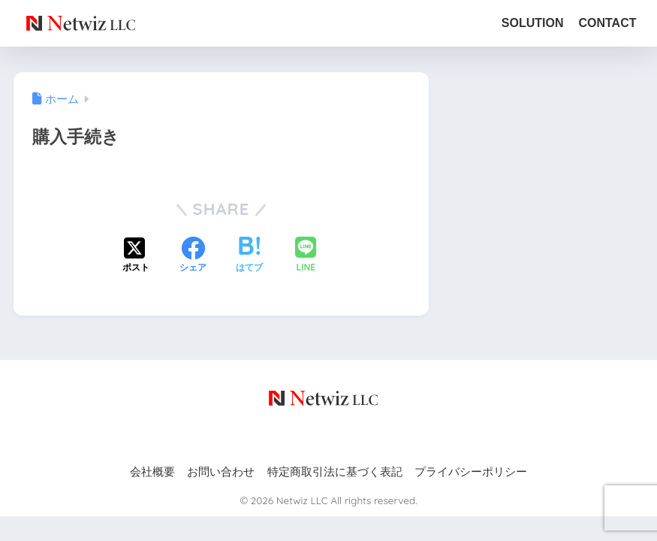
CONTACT (607, 23)
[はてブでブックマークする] (249, 256)
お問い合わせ (221, 472)
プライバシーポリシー (470, 472)
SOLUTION (533, 23)
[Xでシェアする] (135, 256)
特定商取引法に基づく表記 (334, 472)
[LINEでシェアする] (305, 256)
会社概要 (152, 472)
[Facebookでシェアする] (192, 256)
